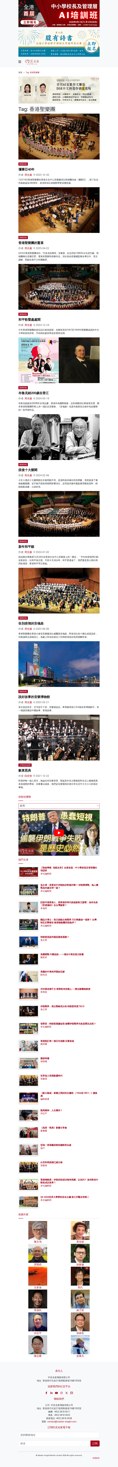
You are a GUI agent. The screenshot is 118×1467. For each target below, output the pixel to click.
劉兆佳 (43, 974)
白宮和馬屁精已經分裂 (51, 1162)
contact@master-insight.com (61, 1421)
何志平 (43, 1113)
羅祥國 (43, 1044)
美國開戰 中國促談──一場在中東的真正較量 (62, 954)
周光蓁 (28, 174)
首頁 (20, 72)
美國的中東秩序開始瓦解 (52, 971)
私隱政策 (96, 1458)
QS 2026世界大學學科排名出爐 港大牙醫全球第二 (64, 1197)
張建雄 (43, 1078)
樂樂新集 (23, 164)
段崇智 (28, 775)
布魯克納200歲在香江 (33, 393)
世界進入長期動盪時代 (51, 1075)
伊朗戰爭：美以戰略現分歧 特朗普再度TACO (62, 1006)
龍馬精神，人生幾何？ (51, 1110)
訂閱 (95, 1443)
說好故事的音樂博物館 (34, 697)
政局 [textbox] (22, 805)
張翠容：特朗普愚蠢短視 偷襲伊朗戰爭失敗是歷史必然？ (68, 1023)
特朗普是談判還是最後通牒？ (54, 937)
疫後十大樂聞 (27, 470)
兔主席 (43, 940)
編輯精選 (44, 1099)
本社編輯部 (45, 873)
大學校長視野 (25, 765)
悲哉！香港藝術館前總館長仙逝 (55, 1145)
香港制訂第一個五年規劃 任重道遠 (57, 1041)
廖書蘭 (43, 1130)
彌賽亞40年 (26, 169)
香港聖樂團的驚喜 (31, 243)
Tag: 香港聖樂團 (32, 72)
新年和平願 (26, 547)
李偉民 (43, 908)
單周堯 (43, 992)
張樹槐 (43, 1061)
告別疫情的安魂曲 (31, 623)
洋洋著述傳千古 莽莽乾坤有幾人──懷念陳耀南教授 (65, 989)
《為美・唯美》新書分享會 (53, 1127)
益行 (42, 1148)
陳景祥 (43, 957)
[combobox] (59, 806)
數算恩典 (24, 770)
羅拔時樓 (44, 1058)
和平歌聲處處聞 (29, 319)
